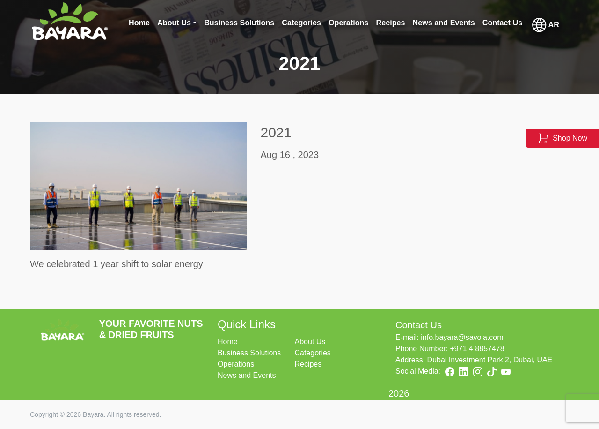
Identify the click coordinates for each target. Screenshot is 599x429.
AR (545, 25)
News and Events (247, 375)
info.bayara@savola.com (462, 337)
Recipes (307, 364)
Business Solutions (249, 353)
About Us (309, 342)
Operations (236, 364)
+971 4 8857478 (477, 349)
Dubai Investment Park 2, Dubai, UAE (490, 360)
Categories (312, 353)
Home (228, 342)
